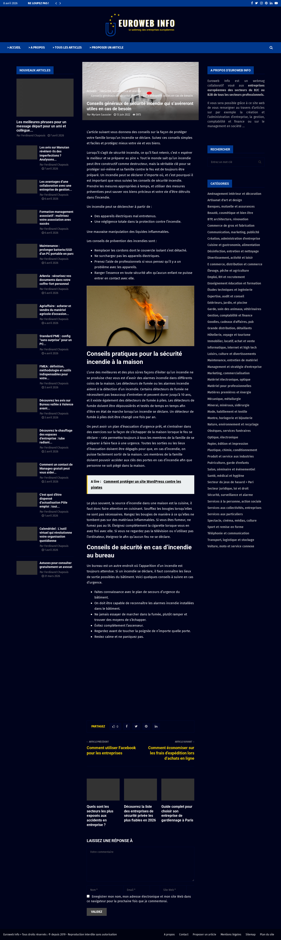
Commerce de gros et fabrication (230, 226)
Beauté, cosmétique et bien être (230, 213)
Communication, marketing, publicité (233, 232)
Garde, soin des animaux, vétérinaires (234, 309)
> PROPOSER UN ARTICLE (106, 47)
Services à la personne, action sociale (234, 501)
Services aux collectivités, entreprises (234, 508)
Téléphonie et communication (228, 533)
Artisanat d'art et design (224, 200)
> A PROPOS (37, 47)
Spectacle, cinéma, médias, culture (232, 520)
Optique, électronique (222, 437)
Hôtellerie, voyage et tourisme (228, 335)
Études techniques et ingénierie (229, 290)
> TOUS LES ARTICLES (67, 47)
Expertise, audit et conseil (225, 296)
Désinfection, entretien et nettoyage (233, 251)
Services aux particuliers (225, 514)
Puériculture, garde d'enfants (228, 463)
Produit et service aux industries (230, 456)
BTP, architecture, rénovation (227, 219)
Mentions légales (231, 934)
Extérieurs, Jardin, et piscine (227, 303)
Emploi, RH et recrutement (226, 277)
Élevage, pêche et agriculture (228, 271)
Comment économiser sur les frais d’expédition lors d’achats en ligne (171, 753)
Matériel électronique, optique (228, 379)
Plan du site (267, 934)
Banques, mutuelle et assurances (231, 206)
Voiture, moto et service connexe (230, 546)
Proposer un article (204, 934)
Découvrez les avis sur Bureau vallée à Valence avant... (56, 404)
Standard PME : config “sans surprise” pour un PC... (56, 340)
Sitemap (251, 934)
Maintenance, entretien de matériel (232, 360)
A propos (169, 934)
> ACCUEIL (14, 47)
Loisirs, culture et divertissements (231, 354)
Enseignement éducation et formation (234, 283)
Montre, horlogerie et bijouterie (229, 418)
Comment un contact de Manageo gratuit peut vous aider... (56, 468)
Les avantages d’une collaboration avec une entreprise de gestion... (56, 185)
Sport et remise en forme (225, 527)
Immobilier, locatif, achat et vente (231, 341)
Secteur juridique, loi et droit (228, 488)
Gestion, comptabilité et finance (229, 315)
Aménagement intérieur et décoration (234, 194)
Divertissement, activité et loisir (230, 258)
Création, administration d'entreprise (233, 238)
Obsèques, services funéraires (229, 431)
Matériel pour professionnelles (229, 386)
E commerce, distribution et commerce (234, 264)
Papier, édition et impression (227, 444)
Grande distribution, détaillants (229, 328)
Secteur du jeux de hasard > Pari (230, 482)
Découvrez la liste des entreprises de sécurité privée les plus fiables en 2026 (140, 813)
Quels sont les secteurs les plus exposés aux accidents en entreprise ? (100, 815)
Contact (183, 934)
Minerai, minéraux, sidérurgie (228, 405)
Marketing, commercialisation (228, 373)
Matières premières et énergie (229, 392)
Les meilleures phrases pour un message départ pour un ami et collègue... (41, 126)
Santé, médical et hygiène (225, 476)
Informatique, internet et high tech (232, 347)
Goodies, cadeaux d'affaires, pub (230, 322)
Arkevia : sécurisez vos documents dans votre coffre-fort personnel (55, 280)
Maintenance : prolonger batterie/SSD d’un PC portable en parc (57, 249)
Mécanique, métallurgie (224, 399)
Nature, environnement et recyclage (233, 424)
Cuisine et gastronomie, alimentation (233, 245)
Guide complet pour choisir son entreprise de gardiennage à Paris (177, 813)
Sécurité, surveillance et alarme (230, 495)
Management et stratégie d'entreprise (234, 367)
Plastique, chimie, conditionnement (232, 450)
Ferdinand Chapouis (33, 135)
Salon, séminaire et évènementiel (231, 469)
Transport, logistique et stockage (230, 540)
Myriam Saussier (102, 114)
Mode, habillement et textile (227, 412)
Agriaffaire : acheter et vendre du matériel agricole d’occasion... (55, 310)
